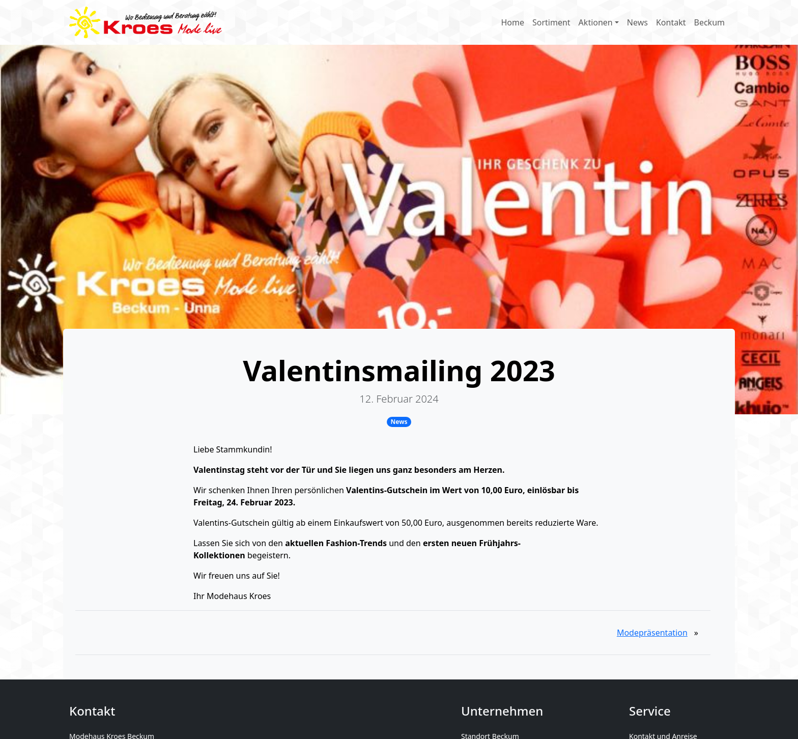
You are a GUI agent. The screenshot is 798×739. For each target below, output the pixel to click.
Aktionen (596, 22)
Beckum (709, 22)
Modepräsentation (652, 632)
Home (512, 22)
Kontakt (671, 22)
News (637, 22)
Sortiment (551, 22)
